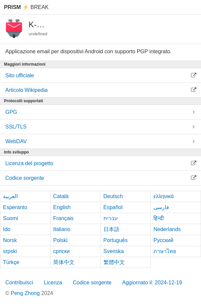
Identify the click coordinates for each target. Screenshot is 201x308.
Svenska (113, 251)
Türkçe (11, 262)
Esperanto (15, 207)
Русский (163, 240)
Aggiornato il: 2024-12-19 (152, 282)
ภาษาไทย (164, 251)
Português (115, 240)
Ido (6, 229)
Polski (60, 240)
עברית (110, 218)
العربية (10, 196)
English (62, 207)
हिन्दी (158, 218)
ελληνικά (163, 196)
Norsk (10, 240)
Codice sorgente (92, 282)
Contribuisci (19, 282)
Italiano (62, 229)
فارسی (161, 207)
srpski (10, 251)
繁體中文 (114, 262)
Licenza (53, 282)
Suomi (10, 218)
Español (113, 207)
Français (63, 218)
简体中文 (64, 262)
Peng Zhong (26, 293)
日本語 (111, 229)
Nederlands (167, 229)
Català (61, 196)
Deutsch (113, 196)
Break (26, 7)
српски (61, 251)
